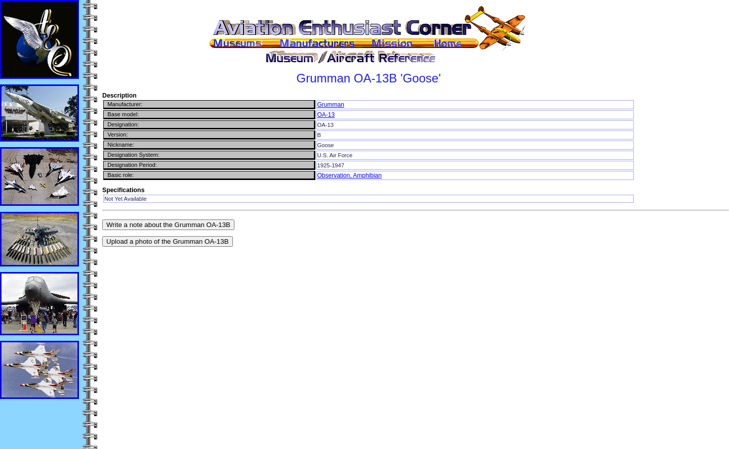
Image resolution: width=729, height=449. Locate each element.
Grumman (330, 104)
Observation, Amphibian (349, 175)
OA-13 (326, 114)
